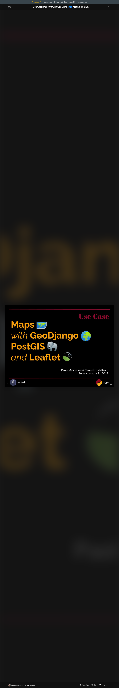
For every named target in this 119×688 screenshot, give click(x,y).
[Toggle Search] (108, 7)
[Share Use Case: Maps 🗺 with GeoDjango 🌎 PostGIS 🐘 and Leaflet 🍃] (100, 685)
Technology (84, 685)
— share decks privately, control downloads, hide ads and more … (59, 2)
